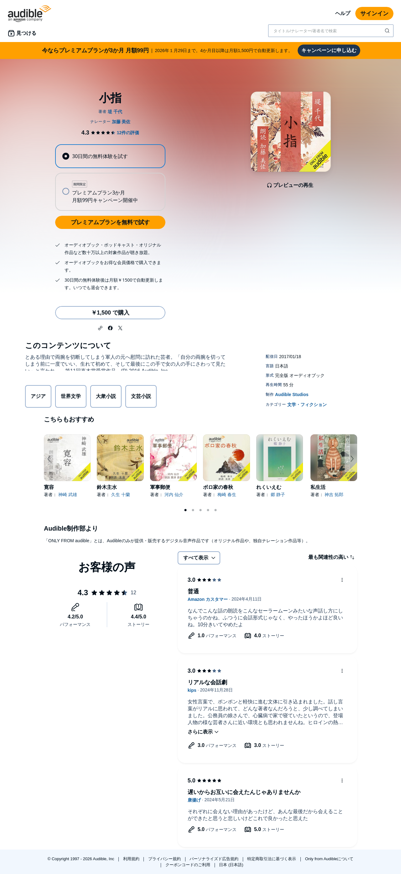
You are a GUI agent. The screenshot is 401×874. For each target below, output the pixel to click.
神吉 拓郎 (334, 494)
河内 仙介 (173, 494)
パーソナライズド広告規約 (215, 858)
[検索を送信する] (387, 30)
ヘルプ (342, 13)
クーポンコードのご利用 (188, 864)
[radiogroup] (110, 177)
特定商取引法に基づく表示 (272, 858)
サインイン (374, 13)
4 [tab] (208, 510)
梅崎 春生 (226, 494)
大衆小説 (106, 397)
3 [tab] (200, 510)
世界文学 (71, 397)
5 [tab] (215, 510)
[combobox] (330, 30)
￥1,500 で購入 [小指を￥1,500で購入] (110, 313)
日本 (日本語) (231, 864)
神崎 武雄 (67, 494)
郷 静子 (278, 494)
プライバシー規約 (165, 858)
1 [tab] (185, 510)
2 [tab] (193, 510)
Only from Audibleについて (329, 858)
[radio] (110, 156)
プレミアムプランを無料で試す (110, 222)
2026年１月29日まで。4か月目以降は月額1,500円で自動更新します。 (167, 50)
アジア (38, 397)
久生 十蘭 (120, 494)
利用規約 (132, 858)
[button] (100, 327)
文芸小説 (141, 397)
